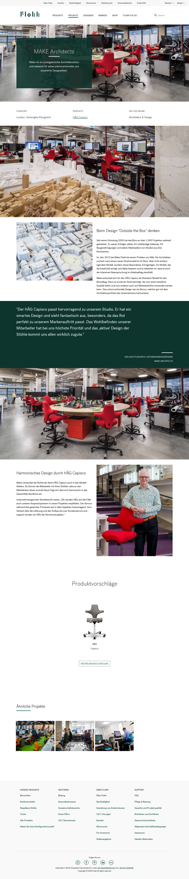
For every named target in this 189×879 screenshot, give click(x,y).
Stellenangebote (103, 839)
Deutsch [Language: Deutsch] (169, 3)
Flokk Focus (130, 15)
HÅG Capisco (80, 117)
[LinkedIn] (103, 862)
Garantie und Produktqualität (148, 808)
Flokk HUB (141, 3)
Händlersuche (106, 3)
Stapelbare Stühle (28, 808)
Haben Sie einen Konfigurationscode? (37, 826)
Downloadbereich (125, 3)
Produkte (57, 15)
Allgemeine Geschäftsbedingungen (150, 826)
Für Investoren (103, 832)
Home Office (64, 814)
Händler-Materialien (144, 839)
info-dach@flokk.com (106, 868)
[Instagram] (78, 862)
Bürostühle (25, 795)
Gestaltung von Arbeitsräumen (110, 808)
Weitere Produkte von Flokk (94, 663)
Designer (88, 15)
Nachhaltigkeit (75, 3)
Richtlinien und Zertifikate (147, 814)
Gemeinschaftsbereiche (69, 808)
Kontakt (100, 820)
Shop (115, 15)
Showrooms (91, 3)
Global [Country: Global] (181, 3)
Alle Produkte (26, 820)
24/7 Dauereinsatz (66, 820)
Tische (23, 814)
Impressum (140, 832)
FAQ (137, 795)
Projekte (73, 15)
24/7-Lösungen (103, 814)
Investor (60, 3)
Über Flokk (48, 3)
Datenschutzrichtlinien (145, 820)
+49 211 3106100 (126, 868)
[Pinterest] (94, 862)
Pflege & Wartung (142, 801)
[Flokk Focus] (111, 862)
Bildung (61, 795)
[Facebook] (86, 862)
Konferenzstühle (27, 801)
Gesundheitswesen (67, 801)
